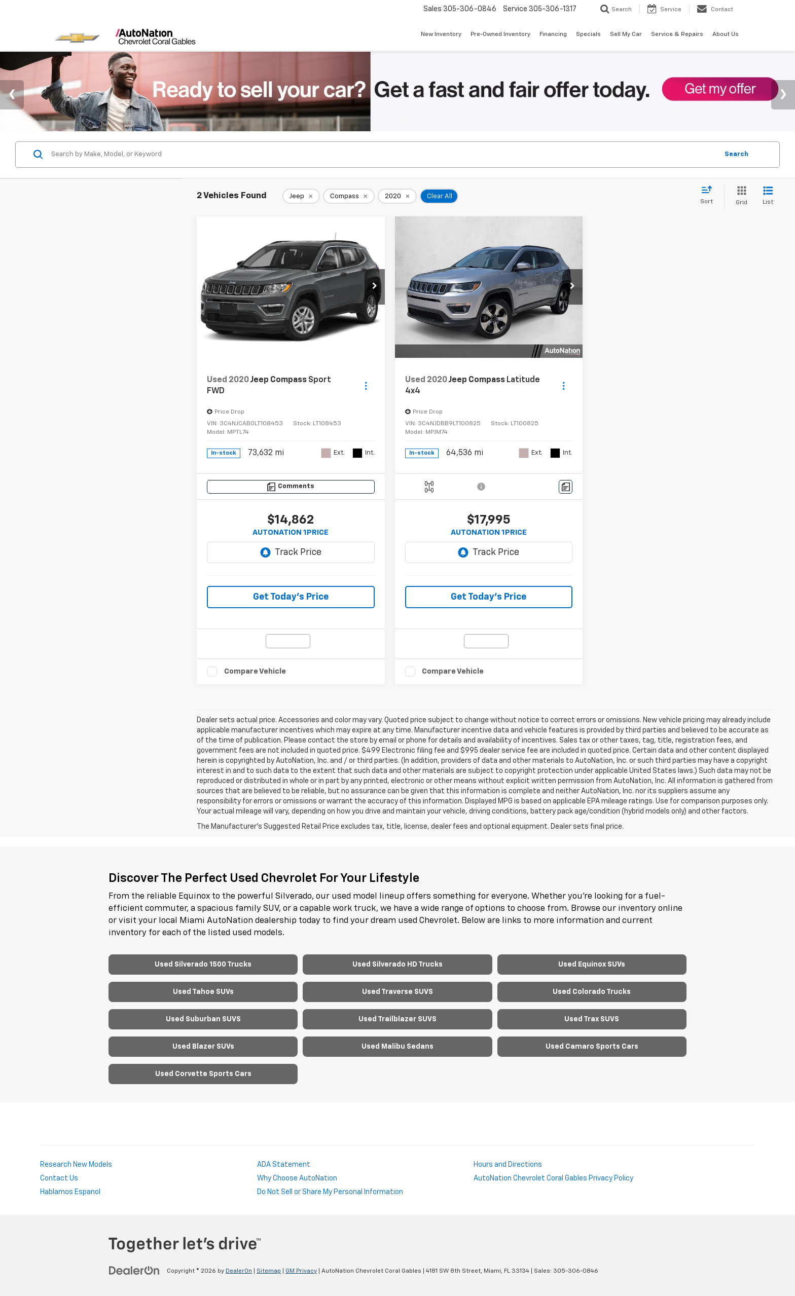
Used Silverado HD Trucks (397, 964)
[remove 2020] (397, 196)
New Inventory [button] (441, 34)
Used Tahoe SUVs (203, 991)
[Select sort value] (709, 196)
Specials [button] (588, 34)
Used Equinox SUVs (591, 964)
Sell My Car (626, 34)
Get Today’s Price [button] (291, 597)
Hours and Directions (508, 1164)
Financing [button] (553, 34)
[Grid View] (739, 196)
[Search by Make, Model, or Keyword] (383, 154)
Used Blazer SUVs (203, 1046)
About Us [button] (725, 34)
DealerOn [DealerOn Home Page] (239, 1271)
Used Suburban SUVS (203, 1019)
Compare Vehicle (255, 671)
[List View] (768, 196)
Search (736, 154)
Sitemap (269, 1271)
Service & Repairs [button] (677, 34)
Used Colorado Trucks (592, 991)
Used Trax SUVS (591, 1019)
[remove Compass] (349, 196)
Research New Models (76, 1164)
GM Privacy (301, 1271)
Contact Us (59, 1178)
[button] (375, 287)
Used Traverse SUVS (397, 991)
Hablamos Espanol (70, 1192)
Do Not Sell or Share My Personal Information (330, 1192)
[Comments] (291, 487)
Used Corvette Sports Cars (203, 1074)
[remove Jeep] (301, 196)
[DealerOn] (134, 1270)
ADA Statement (283, 1164)
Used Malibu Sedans (397, 1046)
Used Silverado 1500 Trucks (203, 964)
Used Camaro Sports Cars (592, 1046)
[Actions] (366, 385)
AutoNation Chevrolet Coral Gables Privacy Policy (553, 1178)
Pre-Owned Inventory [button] (500, 34)
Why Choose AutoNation (297, 1178)
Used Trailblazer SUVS (397, 1019)
